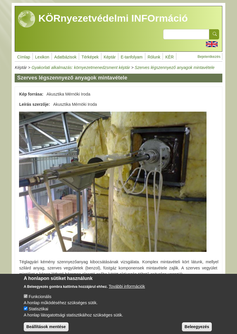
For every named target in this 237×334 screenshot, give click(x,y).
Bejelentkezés (208, 57)
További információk (127, 290)
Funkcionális (40, 300)
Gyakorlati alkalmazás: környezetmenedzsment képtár (81, 67)
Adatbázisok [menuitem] (65, 57)
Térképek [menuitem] (89, 57)
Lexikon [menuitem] (42, 57)
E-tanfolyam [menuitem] (132, 57)
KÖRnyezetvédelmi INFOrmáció (103, 19)
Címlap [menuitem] (23, 57)
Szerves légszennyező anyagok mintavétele (174, 67)
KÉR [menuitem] (169, 57)
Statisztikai (38, 313)
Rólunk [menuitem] (154, 57)
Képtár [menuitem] (110, 57)
